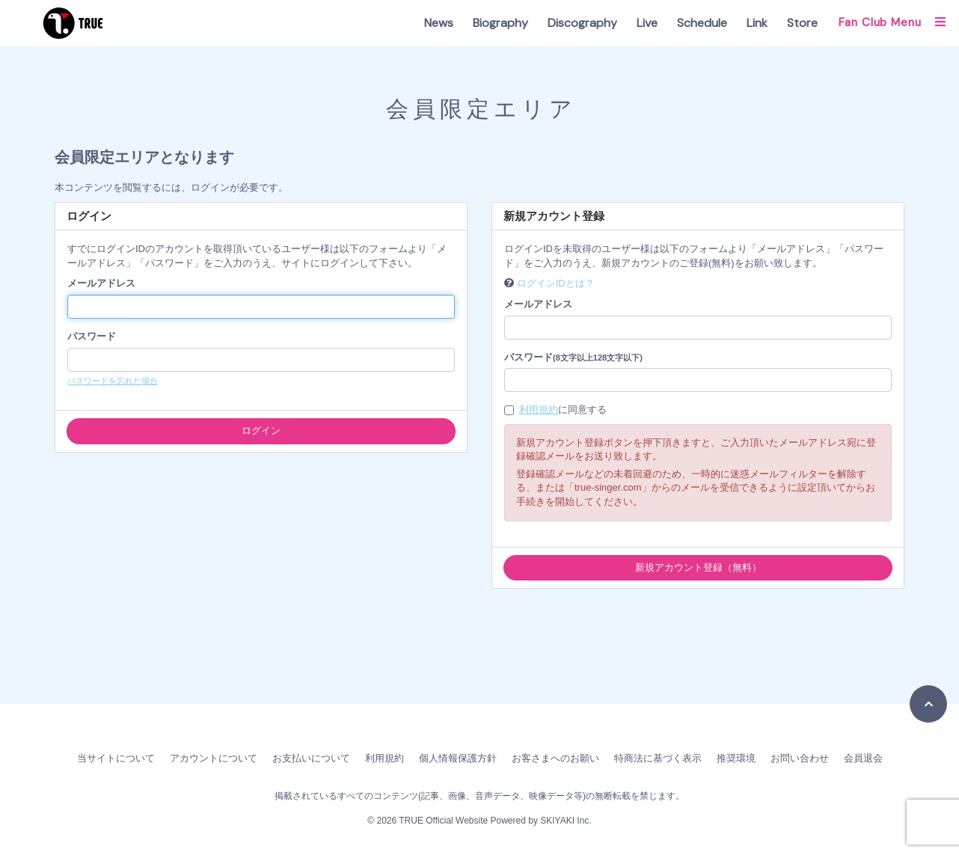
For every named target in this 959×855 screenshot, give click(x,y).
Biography (500, 23)
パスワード (91, 336)
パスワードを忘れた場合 (112, 380)
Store (802, 23)
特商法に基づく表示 (658, 758)
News (438, 23)
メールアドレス (101, 283)
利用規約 (538, 409)
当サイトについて (116, 758)
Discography (582, 23)
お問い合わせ (799, 758)
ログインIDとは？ (556, 283)
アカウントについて (213, 758)
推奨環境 (736, 758)
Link (757, 23)
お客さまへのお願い (555, 758)
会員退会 (863, 758)
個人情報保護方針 (458, 758)
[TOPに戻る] (928, 704)
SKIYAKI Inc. (565, 820)
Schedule (702, 23)
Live (647, 23)
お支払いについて (311, 758)
